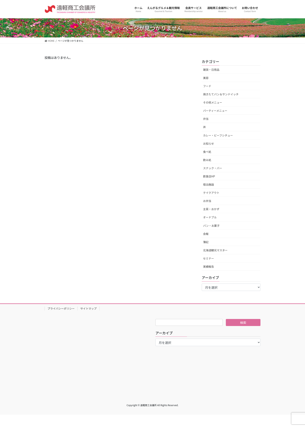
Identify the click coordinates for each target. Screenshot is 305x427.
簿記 (206, 242)
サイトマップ (88, 308)
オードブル (210, 217)
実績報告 (208, 266)
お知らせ (208, 143)
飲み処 (207, 160)
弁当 (206, 119)
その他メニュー (212, 102)
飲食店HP (209, 176)
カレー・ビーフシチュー (218, 135)
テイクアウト (211, 193)
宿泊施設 (208, 184)
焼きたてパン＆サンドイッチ (221, 94)
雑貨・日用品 (211, 70)
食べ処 (207, 152)
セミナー (208, 258)
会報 (206, 234)
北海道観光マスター (215, 250)
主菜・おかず (211, 209)
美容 (206, 78)
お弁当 (207, 201)
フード (207, 86)
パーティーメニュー (215, 111)
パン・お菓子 (211, 226)
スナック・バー (212, 168)
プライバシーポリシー (61, 308)
